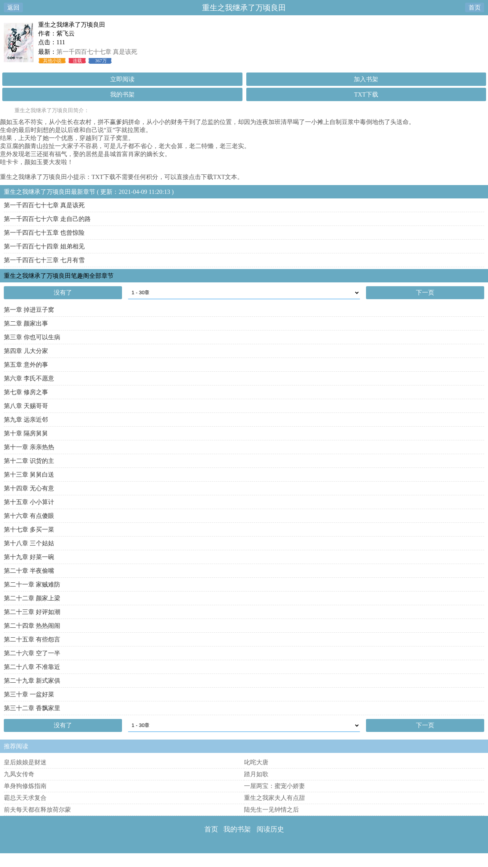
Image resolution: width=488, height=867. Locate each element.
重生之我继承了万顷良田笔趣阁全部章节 (59, 275)
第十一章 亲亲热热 (29, 447)
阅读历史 (270, 829)
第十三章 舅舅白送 (29, 474)
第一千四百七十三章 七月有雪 (44, 260)
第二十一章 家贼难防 (32, 584)
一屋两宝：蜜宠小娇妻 (274, 786)
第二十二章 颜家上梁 (32, 598)
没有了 (63, 292)
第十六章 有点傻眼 (29, 515)
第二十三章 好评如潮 (32, 612)
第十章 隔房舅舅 (26, 433)
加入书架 (366, 79)
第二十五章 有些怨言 (32, 639)
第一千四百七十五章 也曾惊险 (44, 232)
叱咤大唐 (256, 762)
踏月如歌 (256, 774)
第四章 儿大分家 (26, 351)
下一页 (425, 292)
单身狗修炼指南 (25, 786)
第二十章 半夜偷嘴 (29, 570)
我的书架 (122, 94)
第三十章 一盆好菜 (29, 694)
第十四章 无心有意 (29, 488)
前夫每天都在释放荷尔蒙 (37, 809)
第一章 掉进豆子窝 (29, 309)
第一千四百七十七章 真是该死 (96, 51)
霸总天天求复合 (25, 797)
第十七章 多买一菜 (29, 529)
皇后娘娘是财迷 (25, 762)
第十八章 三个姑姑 (29, 543)
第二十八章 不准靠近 (32, 667)
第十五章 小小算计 (29, 502)
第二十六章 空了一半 (32, 653)
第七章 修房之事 (26, 392)
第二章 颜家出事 (26, 323)
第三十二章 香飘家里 (32, 708)
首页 (475, 7)
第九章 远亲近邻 (26, 419)
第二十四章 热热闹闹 (32, 625)
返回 (13, 7)
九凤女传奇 (19, 774)
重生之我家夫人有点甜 (274, 797)
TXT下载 (366, 94)
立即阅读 (122, 79)
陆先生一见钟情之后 (271, 809)
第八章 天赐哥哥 (26, 406)
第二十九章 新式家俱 (32, 680)
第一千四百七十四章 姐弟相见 (44, 246)
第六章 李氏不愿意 (29, 378)
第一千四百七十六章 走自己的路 (47, 219)
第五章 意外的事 (26, 364)
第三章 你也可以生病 (32, 337)
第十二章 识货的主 (29, 461)
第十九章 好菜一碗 (29, 557)
